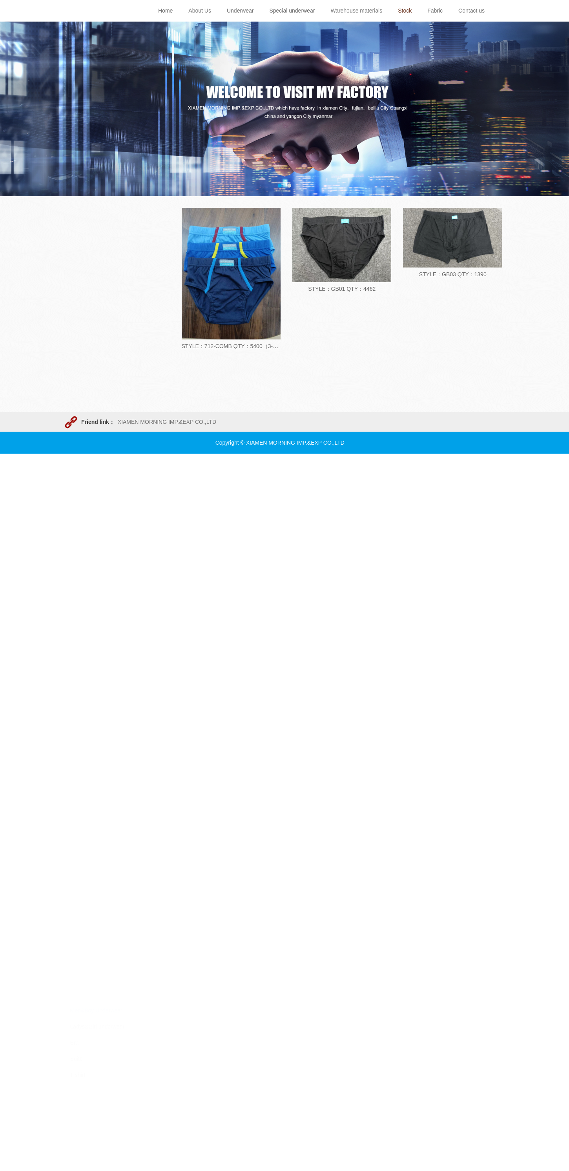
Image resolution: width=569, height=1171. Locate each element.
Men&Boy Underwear (96, 521)
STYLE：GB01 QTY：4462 (342, 289)
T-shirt (78, 585)
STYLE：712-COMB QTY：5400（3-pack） (236, 346)
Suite (76, 569)
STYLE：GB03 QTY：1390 (453, 274)
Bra (74, 553)
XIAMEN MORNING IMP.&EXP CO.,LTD (167, 422)
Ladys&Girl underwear (97, 537)
